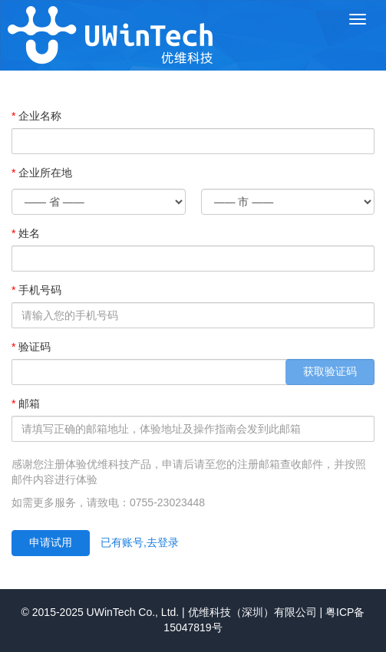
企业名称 (39, 116)
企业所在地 (45, 172)
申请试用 (50, 542)
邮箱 (29, 403)
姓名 (29, 233)
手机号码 (39, 290)
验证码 (34, 347)
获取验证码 (330, 371)
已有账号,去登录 (140, 542)
